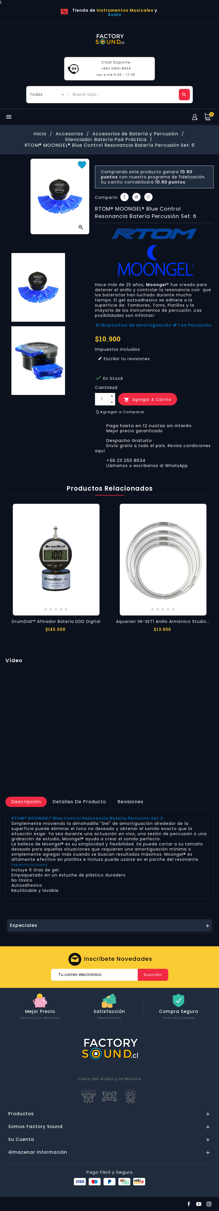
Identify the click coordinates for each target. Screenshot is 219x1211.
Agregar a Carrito (147, 400)
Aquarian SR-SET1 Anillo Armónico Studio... (163, 621)
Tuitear (136, 197)
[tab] (26, 802)
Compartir (124, 197)
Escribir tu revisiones (124, 358)
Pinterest (148, 197)
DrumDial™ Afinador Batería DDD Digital (56, 621)
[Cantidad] (102, 399)
